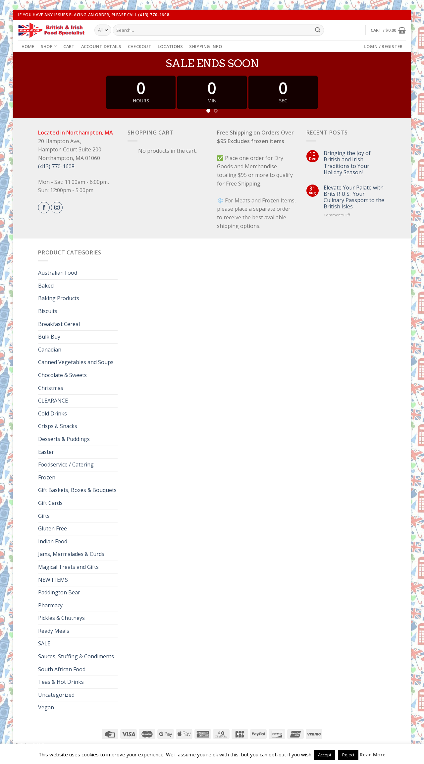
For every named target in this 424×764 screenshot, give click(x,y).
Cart (69, 46)
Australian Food (57, 272)
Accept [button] (324, 755)
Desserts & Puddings (64, 439)
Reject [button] (348, 755)
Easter (46, 452)
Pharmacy (50, 605)
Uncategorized (56, 694)
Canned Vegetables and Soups (76, 362)
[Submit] (317, 30)
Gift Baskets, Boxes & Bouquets (77, 490)
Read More (373, 754)
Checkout (139, 46)
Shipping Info (205, 46)
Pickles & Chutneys (61, 618)
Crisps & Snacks (57, 426)
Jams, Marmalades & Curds (71, 554)
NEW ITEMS (53, 579)
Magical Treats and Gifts (68, 567)
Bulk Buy (49, 336)
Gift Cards (50, 503)
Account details (101, 46)
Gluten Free (52, 528)
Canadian (49, 349)
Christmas (50, 388)
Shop (49, 46)
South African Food (61, 669)
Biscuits (47, 311)
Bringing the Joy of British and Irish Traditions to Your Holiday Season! (347, 163)
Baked (46, 285)
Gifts (44, 515)
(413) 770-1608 (56, 166)
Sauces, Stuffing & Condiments (76, 656)
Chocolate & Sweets (62, 375)
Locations (170, 46)
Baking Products (58, 298)
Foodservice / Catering (66, 464)
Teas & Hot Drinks (61, 681)
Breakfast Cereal (59, 324)
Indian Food (52, 541)
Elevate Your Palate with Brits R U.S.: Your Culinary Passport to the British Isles (354, 197)
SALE (44, 643)
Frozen (46, 477)
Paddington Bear (59, 592)
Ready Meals (53, 630)
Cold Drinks (52, 413)
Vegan (46, 707)
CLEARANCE (53, 400)
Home (28, 46)
